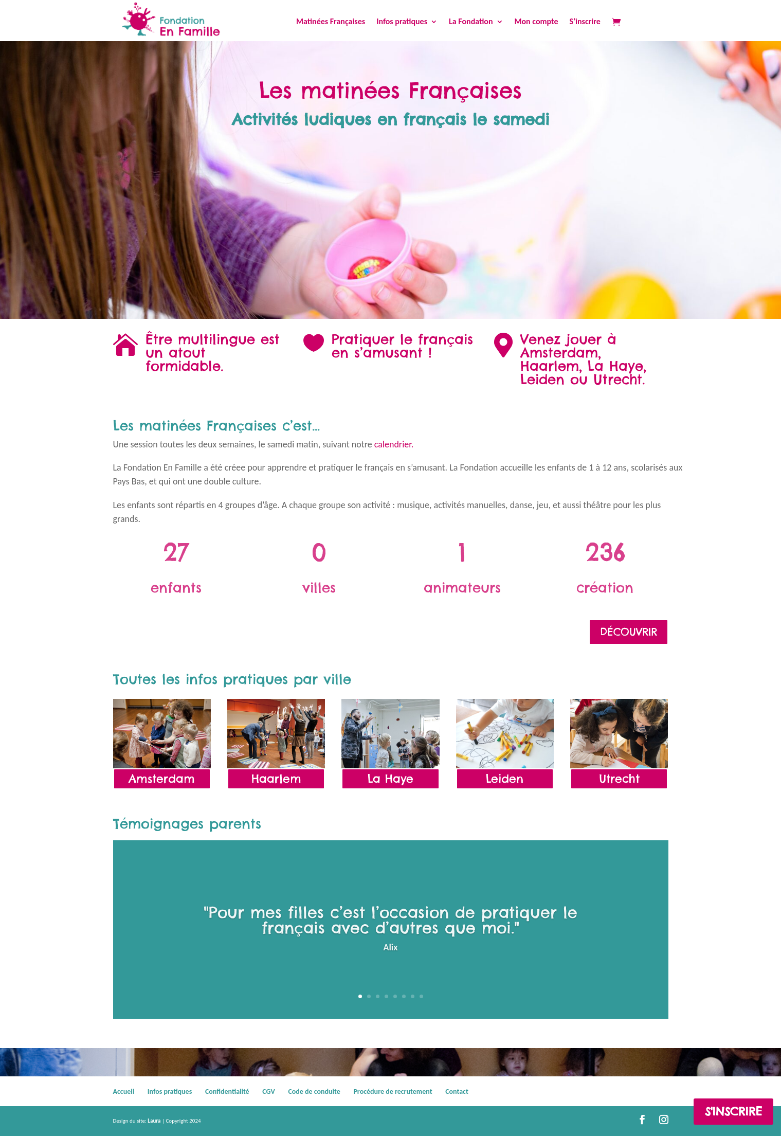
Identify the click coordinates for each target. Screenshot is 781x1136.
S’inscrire (584, 22)
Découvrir (628, 631)
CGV (268, 1091)
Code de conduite (314, 1091)
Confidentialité (227, 1091)
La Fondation (471, 22)
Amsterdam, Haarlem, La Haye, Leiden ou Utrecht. (583, 366)
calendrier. (393, 444)
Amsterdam (162, 778)
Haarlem (276, 778)
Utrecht (619, 778)
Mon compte (536, 22)
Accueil (124, 1091)
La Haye (390, 778)
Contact (456, 1091)
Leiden (504, 778)
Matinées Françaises (330, 22)
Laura (154, 1120)
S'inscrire (733, 1111)
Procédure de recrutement (392, 1091)
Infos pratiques (401, 22)
